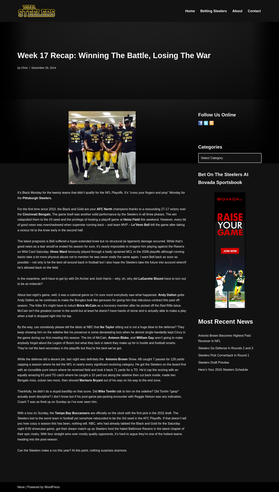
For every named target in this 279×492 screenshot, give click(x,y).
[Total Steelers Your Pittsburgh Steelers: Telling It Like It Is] (36, 10)
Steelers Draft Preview (213, 362)
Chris (24, 67)
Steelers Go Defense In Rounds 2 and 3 (225, 348)
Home (190, 11)
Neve (21, 487)
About (237, 11)
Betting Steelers (213, 11)
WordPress (52, 487)
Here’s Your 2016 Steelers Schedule (223, 369)
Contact (254, 11)
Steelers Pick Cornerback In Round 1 (223, 355)
